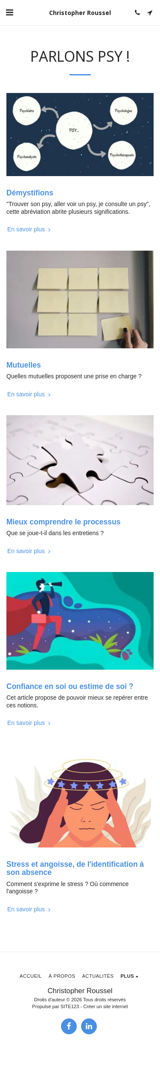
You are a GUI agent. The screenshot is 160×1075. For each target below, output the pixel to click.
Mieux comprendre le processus (63, 522)
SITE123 (70, 1006)
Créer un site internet (105, 1006)
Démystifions (29, 193)
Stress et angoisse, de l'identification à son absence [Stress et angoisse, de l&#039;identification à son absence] (75, 868)
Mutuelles (23, 365)
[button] (9, 12)
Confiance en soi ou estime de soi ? (70, 686)
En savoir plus (29, 229)
